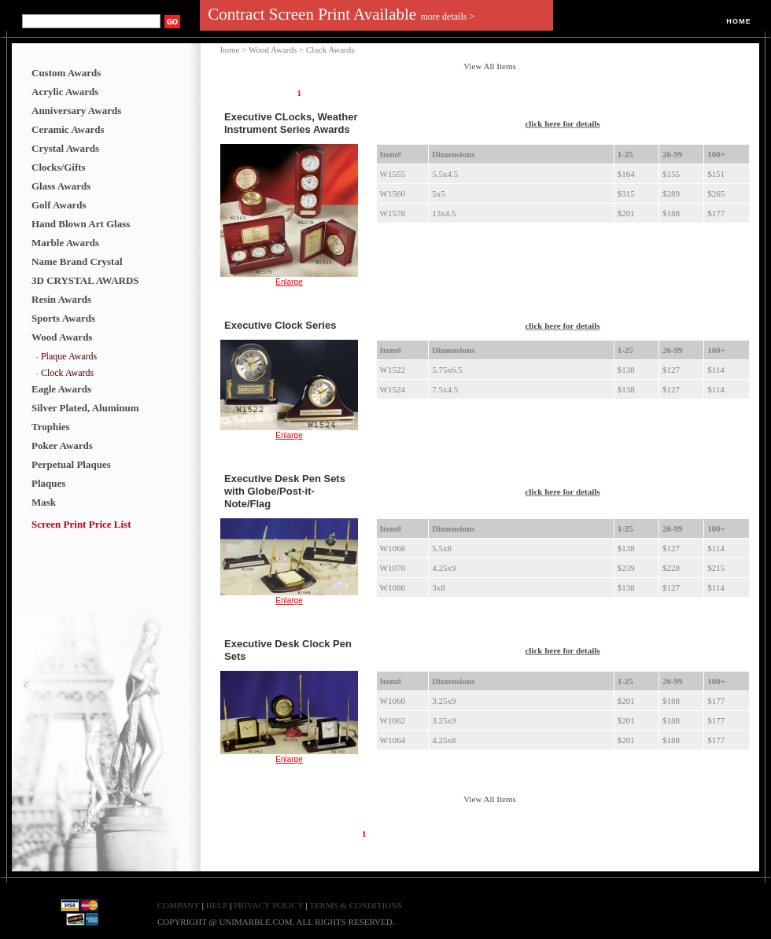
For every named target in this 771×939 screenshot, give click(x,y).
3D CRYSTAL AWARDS (85, 280)
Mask (43, 502)
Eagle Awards (61, 389)
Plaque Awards (69, 356)
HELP (217, 905)
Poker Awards (62, 445)
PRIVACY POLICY (269, 905)
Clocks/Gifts (58, 167)
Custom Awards (66, 73)
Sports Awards (63, 318)
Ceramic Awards (68, 129)
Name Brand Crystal (77, 261)
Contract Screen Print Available (341, 14)
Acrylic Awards (64, 92)
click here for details (562, 123)
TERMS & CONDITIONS (355, 905)
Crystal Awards (65, 148)
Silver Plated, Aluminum (85, 408)
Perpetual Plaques (71, 464)
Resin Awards (61, 299)
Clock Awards (67, 372)
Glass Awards (60, 186)
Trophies (50, 427)
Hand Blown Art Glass (80, 224)
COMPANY (178, 905)
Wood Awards (61, 337)
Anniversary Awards (76, 110)
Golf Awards (58, 205)
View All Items (489, 66)
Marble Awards (65, 243)
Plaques (48, 483)
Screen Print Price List (81, 524)
